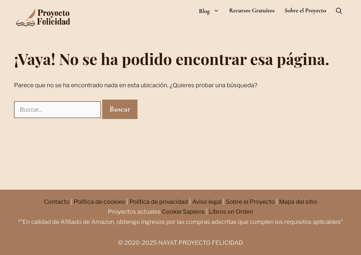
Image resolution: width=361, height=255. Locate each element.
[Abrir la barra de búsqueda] (339, 11)
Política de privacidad (158, 201)
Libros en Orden (231, 211)
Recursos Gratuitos (252, 10)
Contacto (56, 201)
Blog (211, 11)
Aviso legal (207, 201)
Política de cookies (99, 201)
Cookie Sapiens (183, 211)
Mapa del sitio (298, 201)
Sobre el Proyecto (305, 10)
